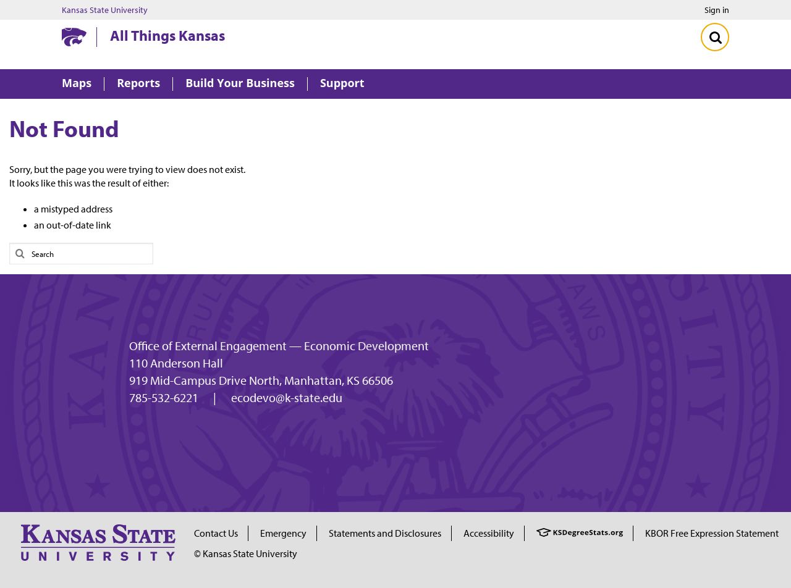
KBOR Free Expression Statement (712, 533)
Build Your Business (240, 83)
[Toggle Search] (715, 37)
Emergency (283, 533)
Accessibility (488, 533)
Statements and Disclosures (385, 533)
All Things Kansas (167, 35)
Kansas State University (105, 10)
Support (342, 83)
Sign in (716, 10)
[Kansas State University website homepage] (74, 37)
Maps (76, 83)
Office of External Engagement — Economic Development (279, 345)
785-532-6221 (163, 397)
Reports (138, 83)
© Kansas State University (245, 553)
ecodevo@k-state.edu (286, 397)
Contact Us (216, 533)
